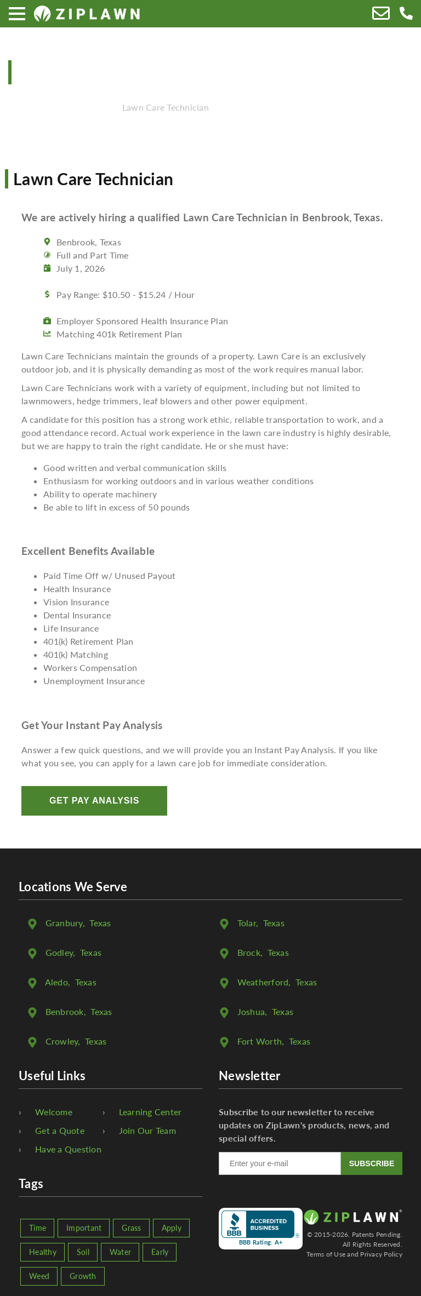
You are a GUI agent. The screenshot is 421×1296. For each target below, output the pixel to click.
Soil (83, 1252)
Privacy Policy (381, 1254)
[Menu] (17, 13)
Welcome (53, 1111)
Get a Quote (59, 1130)
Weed (39, 1276)
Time (37, 1227)
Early (159, 1252)
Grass (131, 1227)
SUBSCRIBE (371, 1163)
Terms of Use (325, 1254)
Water (120, 1252)
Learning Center (150, 1111)
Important (83, 1227)
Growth (83, 1276)
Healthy (42, 1252)
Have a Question (68, 1149)
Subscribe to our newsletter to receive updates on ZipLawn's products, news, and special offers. (304, 1124)
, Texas (78, 922)
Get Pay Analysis (94, 800)
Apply (171, 1227)
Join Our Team (147, 1130)
